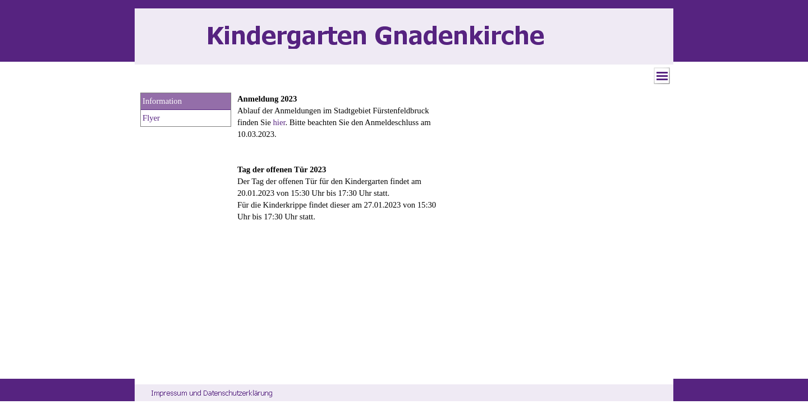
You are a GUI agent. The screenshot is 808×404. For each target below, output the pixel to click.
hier (279, 122)
